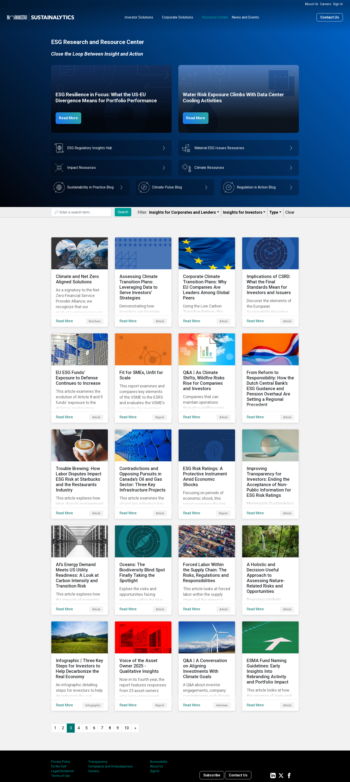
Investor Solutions (139, 16)
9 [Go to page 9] (118, 691)
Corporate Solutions (177, 16)
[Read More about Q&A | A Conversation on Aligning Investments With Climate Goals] (207, 633)
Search (123, 211)
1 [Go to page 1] (55, 691)
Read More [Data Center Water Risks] (198, 117)
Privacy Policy (60, 725)
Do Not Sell (58, 730)
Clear (289, 211)
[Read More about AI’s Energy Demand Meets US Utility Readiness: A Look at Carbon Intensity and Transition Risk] (79, 544)
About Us (311, 4)
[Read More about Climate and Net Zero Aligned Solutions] (79, 277)
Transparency (98, 725)
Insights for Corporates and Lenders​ (182, 211)
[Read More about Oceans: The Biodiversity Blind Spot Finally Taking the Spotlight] (143, 544)
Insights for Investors (242, 211)
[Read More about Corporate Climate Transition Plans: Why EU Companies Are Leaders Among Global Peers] (207, 277)
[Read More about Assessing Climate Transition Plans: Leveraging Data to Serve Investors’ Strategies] (143, 277)
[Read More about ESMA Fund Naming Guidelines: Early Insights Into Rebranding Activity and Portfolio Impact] (270, 633)
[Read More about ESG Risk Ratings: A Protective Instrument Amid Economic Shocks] (207, 455)
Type (273, 211)
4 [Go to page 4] (78, 691)
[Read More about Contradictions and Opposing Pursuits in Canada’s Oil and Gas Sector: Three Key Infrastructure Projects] (143, 455)
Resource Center (215, 16)
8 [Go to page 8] (110, 691)
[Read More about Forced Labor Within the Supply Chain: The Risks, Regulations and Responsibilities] (207, 544)
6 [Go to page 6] (94, 691)
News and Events (245, 16)
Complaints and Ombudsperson (110, 730)
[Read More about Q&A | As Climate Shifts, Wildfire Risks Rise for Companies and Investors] (207, 366)
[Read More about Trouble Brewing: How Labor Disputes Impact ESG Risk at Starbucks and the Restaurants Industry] (79, 455)
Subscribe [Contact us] (211, 738)
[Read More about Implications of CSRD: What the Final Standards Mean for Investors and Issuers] (270, 277)
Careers (325, 4)
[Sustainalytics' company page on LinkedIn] (273, 738)
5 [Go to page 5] (86, 691)
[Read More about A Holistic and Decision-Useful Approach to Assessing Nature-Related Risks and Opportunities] (270, 544)
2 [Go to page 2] (63, 691)
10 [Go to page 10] (126, 691)
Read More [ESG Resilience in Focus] (70, 117)
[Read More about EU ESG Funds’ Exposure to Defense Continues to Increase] (79, 366)
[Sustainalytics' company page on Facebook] (289, 738)
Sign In (338, 4)
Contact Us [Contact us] (329, 16)
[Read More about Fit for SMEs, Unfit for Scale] (143, 366)
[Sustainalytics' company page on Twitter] (281, 738)
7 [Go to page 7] (102, 691)
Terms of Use (60, 739)
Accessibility (158, 725)
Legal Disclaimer (62, 734)
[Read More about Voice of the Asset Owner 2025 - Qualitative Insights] (143, 633)
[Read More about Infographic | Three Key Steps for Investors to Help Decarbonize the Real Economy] (79, 633)
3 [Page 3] (71, 691)
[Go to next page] (135, 691)
